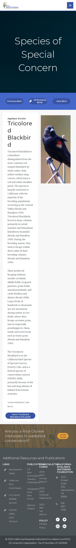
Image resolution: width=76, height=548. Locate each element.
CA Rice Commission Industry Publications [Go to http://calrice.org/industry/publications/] (34, 475)
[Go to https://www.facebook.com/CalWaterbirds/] (58, 519)
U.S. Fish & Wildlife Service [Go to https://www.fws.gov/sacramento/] (14, 498)
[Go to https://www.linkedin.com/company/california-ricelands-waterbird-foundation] (64, 526)
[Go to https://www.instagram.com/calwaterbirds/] (58, 526)
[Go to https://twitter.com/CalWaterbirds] (64, 519)
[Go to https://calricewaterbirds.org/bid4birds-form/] (23, 436)
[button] (14, 103)
